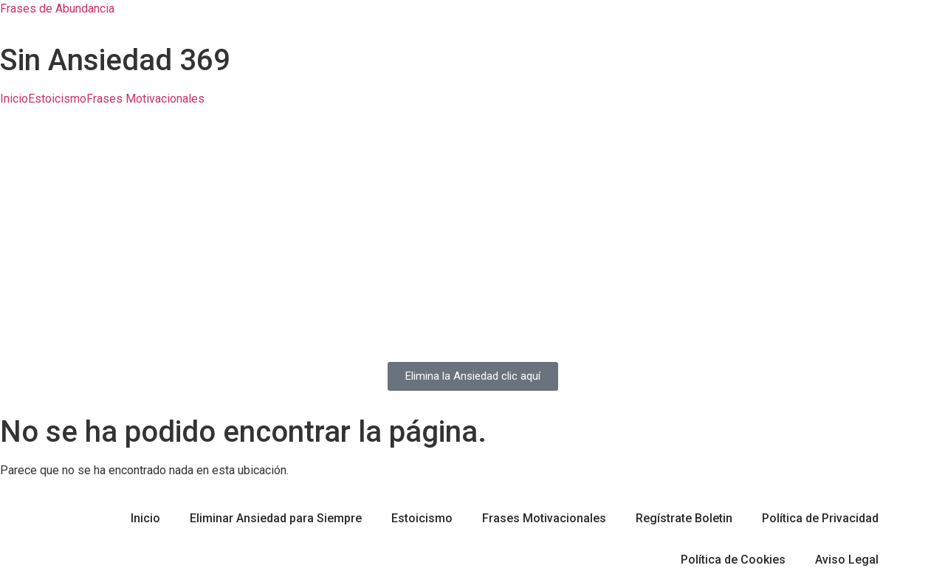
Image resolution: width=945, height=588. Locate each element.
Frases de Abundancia (57, 8)
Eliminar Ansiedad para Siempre (276, 518)
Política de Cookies (733, 560)
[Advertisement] (472, 233)
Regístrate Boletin (684, 518)
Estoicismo (57, 99)
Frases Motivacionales (145, 99)
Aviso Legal (847, 560)
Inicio (14, 99)
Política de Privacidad (820, 518)
